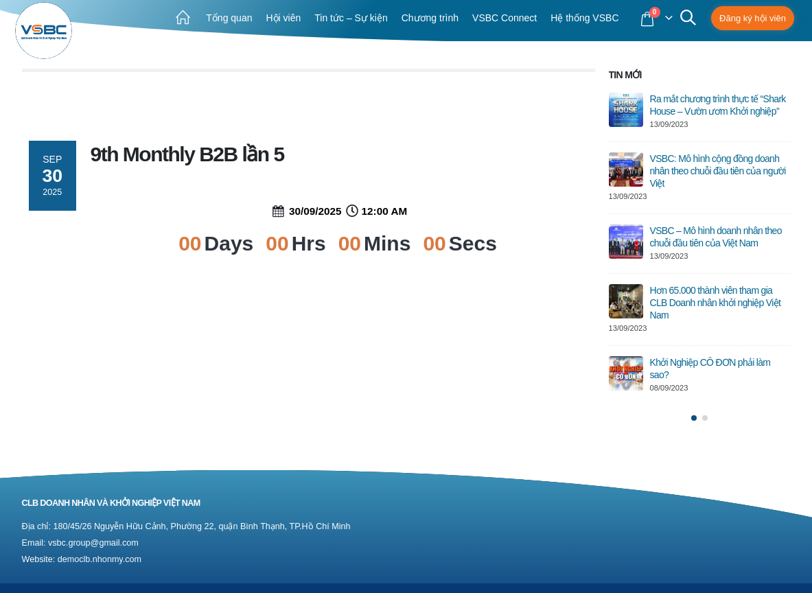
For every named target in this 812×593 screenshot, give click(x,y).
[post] (626, 110)
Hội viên (283, 17)
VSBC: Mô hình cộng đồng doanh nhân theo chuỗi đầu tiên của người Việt (718, 171)
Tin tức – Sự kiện (350, 17)
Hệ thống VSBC (584, 17)
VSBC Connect (504, 17)
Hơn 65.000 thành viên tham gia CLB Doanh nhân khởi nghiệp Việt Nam (715, 303)
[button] (693, 418)
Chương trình (430, 17)
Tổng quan (229, 17)
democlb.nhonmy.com (99, 559)
